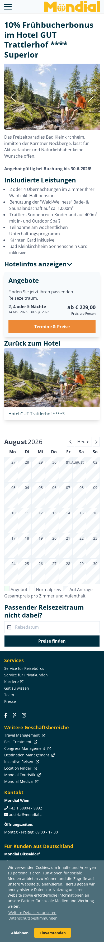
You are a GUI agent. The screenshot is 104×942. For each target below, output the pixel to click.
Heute (83, 442)
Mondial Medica (20, 781)
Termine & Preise (52, 326)
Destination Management (29, 754)
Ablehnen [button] (20, 932)
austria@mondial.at (26, 814)
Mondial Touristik (22, 774)
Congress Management (27, 748)
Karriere (13, 681)
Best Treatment (20, 741)
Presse (10, 701)
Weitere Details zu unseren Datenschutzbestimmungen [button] (33, 915)
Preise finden (52, 641)
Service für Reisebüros (24, 668)
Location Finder (20, 768)
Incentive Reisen (21, 761)
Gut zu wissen (16, 688)
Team (9, 694)
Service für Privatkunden (26, 674)
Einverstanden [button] (53, 932)
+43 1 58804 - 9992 (25, 808)
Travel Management (24, 735)
